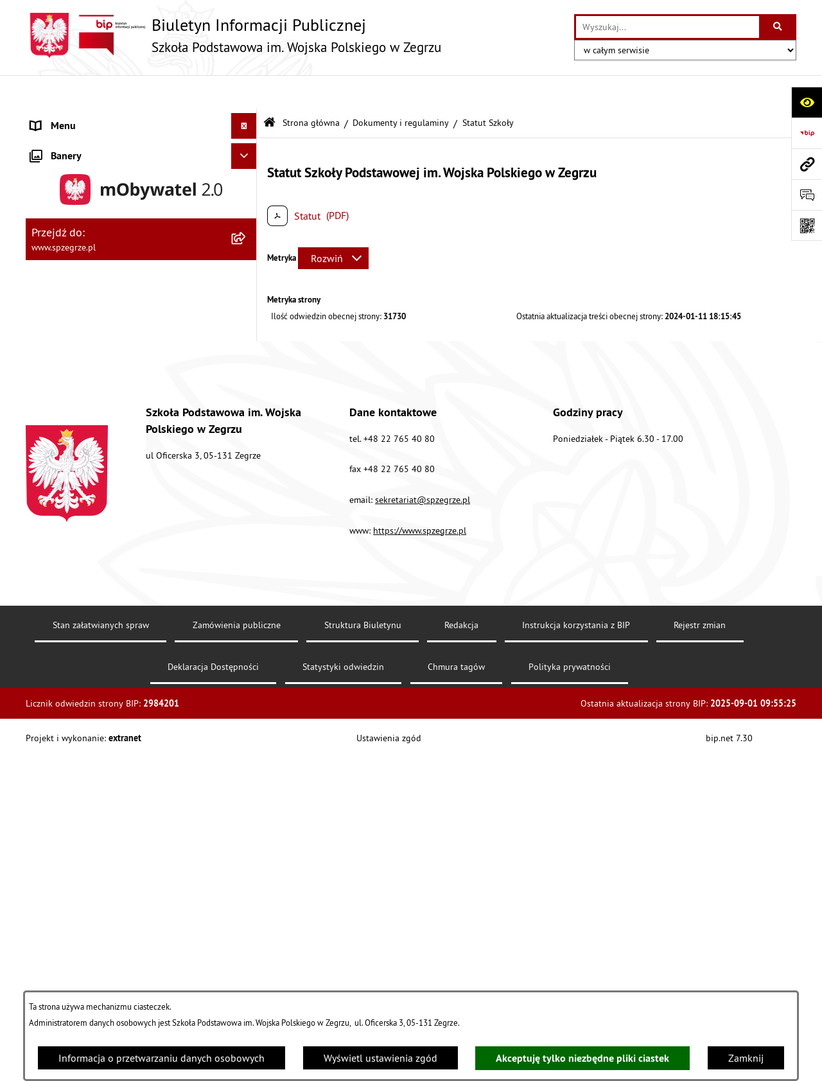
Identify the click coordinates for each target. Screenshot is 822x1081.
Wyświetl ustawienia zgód (380, 1057)
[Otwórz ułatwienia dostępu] (806, 102)
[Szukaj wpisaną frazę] (778, 27)
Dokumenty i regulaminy (401, 88)
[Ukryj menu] (244, 92)
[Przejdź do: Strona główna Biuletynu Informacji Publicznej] (269, 89)
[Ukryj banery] (244, 710)
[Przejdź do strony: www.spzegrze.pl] (806, 163)
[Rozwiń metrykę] (333, 224)
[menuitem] (141, 144)
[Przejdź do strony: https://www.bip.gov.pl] (806, 133)
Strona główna (311, 88)
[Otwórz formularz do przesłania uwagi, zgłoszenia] (806, 194)
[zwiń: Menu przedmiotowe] (247, 450)
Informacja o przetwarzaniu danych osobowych (161, 1057)
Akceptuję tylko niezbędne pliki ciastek (582, 1058)
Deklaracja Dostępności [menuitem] (82, 654)
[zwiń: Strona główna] (247, 144)
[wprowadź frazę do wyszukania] (667, 27)
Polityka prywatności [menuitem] (76, 680)
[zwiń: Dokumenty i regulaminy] (247, 348)
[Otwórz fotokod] (806, 225)
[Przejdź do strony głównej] (233, 35)
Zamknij (746, 1057)
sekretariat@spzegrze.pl (422, 973)
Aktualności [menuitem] (56, 118)
